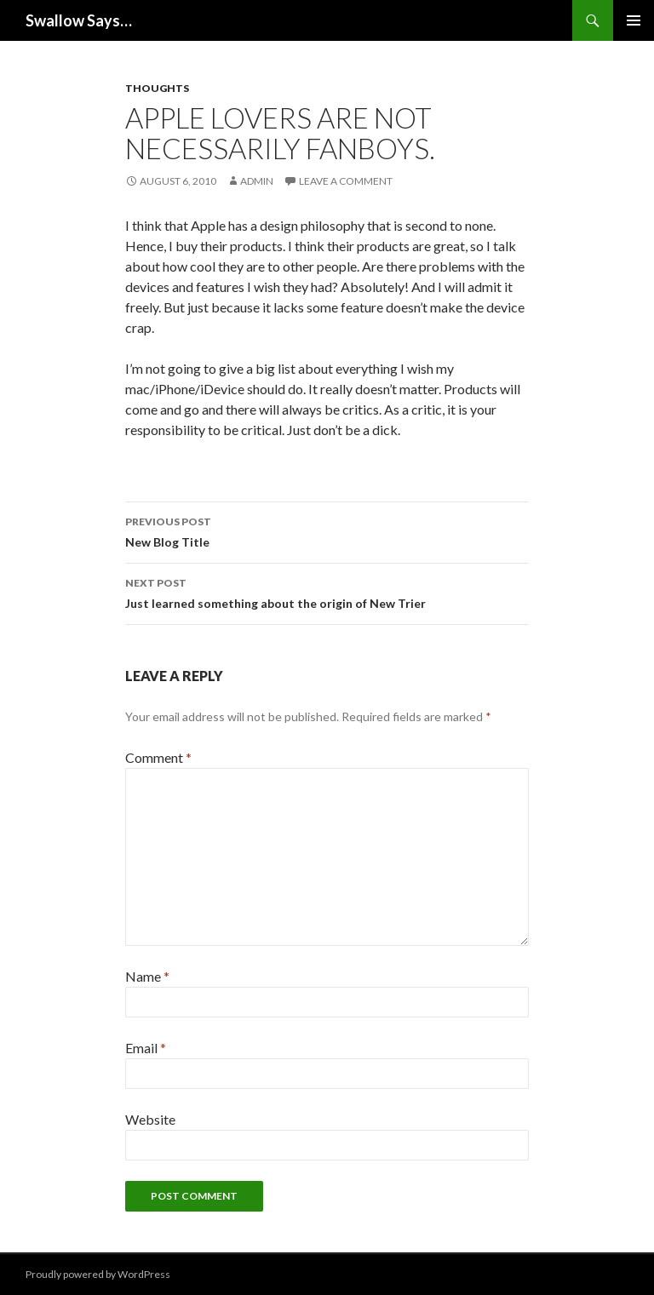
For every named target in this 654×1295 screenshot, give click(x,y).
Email (145, 1048)
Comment (158, 757)
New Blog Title (327, 530)
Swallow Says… (79, 20)
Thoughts (157, 88)
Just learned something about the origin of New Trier (327, 591)
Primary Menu (633, 20)
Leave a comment (346, 181)
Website (150, 1119)
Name (147, 976)
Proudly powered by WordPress (98, 1274)
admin (256, 181)
